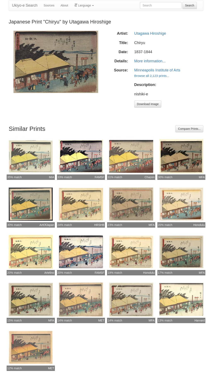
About (64, 5)
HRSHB (99, 225)
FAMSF (99, 177)
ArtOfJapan (47, 225)
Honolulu (199, 225)
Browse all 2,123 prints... (151, 75)
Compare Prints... (189, 128)
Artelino (49, 272)
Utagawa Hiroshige (150, 33)
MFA (202, 177)
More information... (150, 61)
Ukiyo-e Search (24, 5)
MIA (51, 177)
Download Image (148, 104)
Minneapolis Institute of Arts (157, 70)
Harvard (199, 320)
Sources (49, 5)
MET (101, 320)
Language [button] (84, 5)
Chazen (149, 177)
